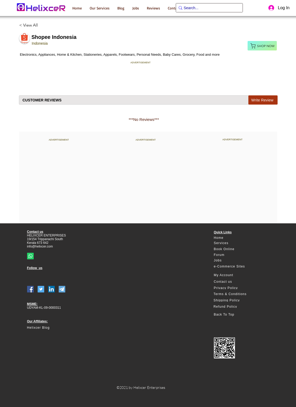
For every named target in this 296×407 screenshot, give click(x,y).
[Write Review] (263, 100)
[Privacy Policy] (233, 288)
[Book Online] (233, 249)
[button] (99, 8)
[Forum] (233, 255)
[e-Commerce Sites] (233, 267)
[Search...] (208, 8)
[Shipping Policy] (233, 300)
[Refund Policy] (233, 306)
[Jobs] (233, 260)
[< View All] (30, 25)
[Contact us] (233, 282)
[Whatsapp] (30, 256)
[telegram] (62, 289)
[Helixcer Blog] (49, 328)
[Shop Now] (262, 45)
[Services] (233, 243)
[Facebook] (30, 289)
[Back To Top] (233, 315)
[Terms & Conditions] (233, 294)
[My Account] (233, 275)
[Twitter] (41, 289)
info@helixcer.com (40, 246)
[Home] (233, 238)
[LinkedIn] (51, 289)
